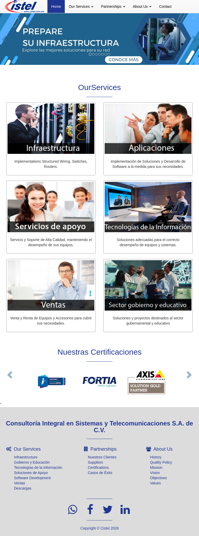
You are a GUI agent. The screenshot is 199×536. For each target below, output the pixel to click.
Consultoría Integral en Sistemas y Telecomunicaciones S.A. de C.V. (99, 427)
